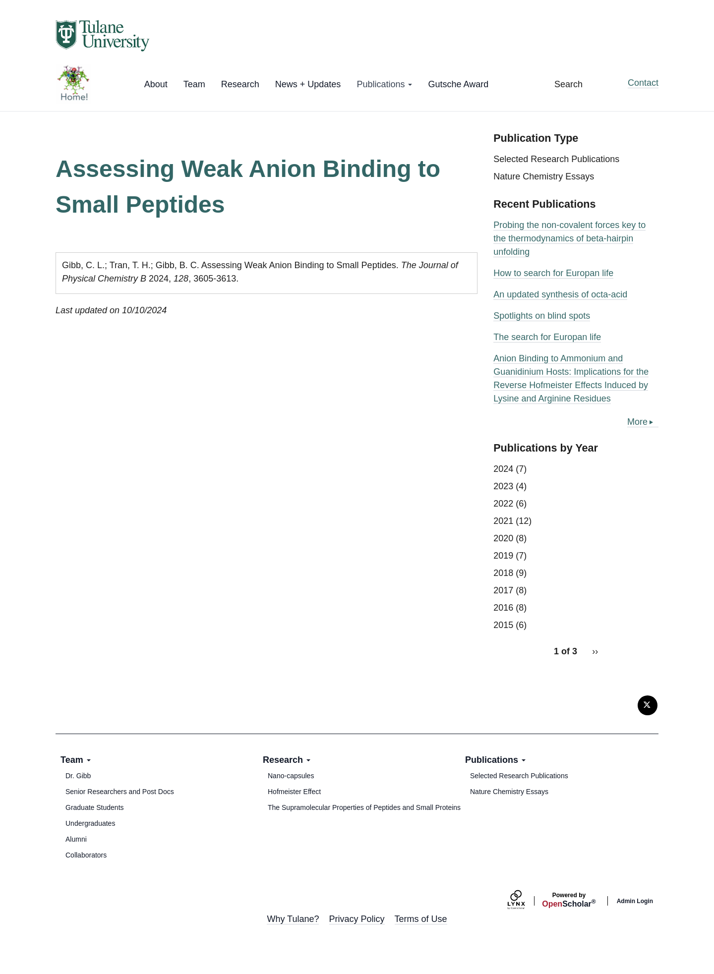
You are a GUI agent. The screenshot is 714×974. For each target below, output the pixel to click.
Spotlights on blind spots (541, 316)
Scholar (568, 900)
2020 (503, 538)
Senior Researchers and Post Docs (119, 792)
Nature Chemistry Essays (543, 176)
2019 (503, 556)
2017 (503, 590)
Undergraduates (90, 823)
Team (194, 84)
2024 (503, 469)
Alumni (76, 839)
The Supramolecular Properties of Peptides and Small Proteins (364, 807)
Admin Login (635, 901)
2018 (503, 573)
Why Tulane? (293, 919)
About (156, 84)
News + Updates (308, 84)
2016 (503, 608)
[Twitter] (647, 705)
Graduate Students (94, 807)
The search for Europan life (547, 337)
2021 (503, 521)
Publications (384, 84)
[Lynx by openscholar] (524, 901)
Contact (643, 83)
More (637, 422)
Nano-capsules (291, 776)
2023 (503, 486)
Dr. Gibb (78, 776)
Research (240, 84)
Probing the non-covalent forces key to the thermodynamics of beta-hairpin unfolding (569, 238)
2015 (503, 625)
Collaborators (86, 855)
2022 (503, 504)
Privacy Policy (357, 919)
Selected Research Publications (556, 159)
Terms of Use (421, 919)
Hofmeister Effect (294, 792)
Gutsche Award (458, 84)
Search (568, 84)
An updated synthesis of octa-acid (560, 294)
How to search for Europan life (553, 273)
